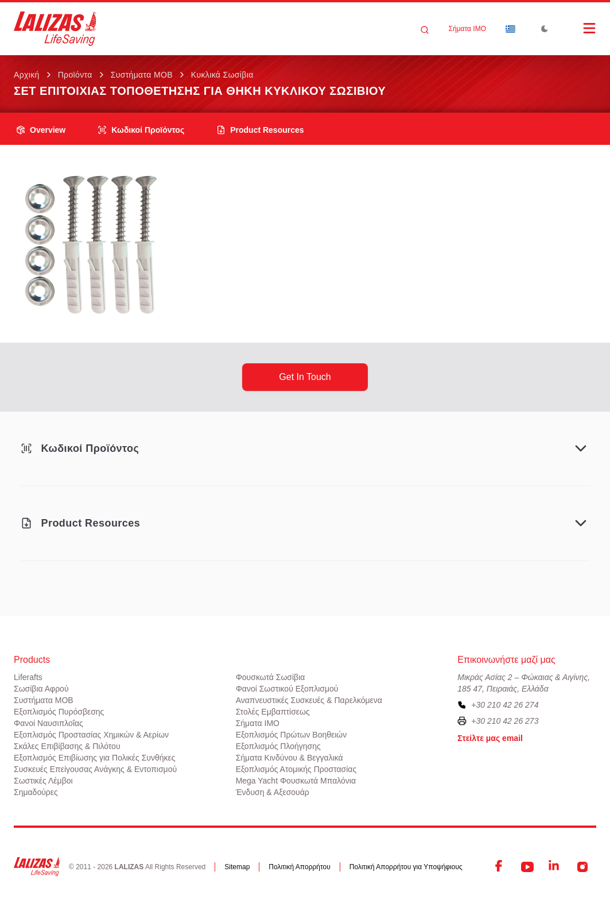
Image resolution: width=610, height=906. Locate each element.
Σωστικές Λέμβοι (43, 780)
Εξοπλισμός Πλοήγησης (278, 746)
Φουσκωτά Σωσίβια (270, 677)
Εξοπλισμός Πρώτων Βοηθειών (291, 734)
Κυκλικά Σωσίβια (222, 74)
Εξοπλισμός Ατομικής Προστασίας (296, 769)
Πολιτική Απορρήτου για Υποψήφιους (406, 867)
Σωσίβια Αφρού (41, 688)
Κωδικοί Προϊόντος (141, 130)
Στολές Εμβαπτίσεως (273, 711)
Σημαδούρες (36, 792)
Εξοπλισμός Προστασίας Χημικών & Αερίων (91, 734)
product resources (260, 130)
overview (40, 130)
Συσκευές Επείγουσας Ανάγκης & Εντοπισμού (95, 769)
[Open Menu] (578, 28)
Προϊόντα (75, 74)
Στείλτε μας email (490, 738)
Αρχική (27, 74)
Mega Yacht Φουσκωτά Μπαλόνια (296, 780)
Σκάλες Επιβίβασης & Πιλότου (67, 746)
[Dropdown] (510, 28)
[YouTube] (527, 866)
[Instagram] (582, 866)
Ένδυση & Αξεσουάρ (272, 792)
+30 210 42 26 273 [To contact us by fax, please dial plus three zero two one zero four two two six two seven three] (504, 720)
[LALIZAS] (55, 29)
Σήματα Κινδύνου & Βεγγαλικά (289, 757)
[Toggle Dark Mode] (544, 28)
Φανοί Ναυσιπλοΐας (48, 723)
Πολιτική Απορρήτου (299, 867)
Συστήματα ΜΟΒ (142, 74)
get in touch (305, 377)
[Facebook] (500, 866)
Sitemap (237, 867)
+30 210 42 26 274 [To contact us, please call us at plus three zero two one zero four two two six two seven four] (504, 704)
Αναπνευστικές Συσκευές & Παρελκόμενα (309, 700)
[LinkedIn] (555, 866)
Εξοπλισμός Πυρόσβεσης (59, 711)
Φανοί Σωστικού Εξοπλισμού (287, 688)
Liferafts (28, 677)
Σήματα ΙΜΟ (467, 29)
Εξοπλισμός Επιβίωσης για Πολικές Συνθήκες (95, 757)
